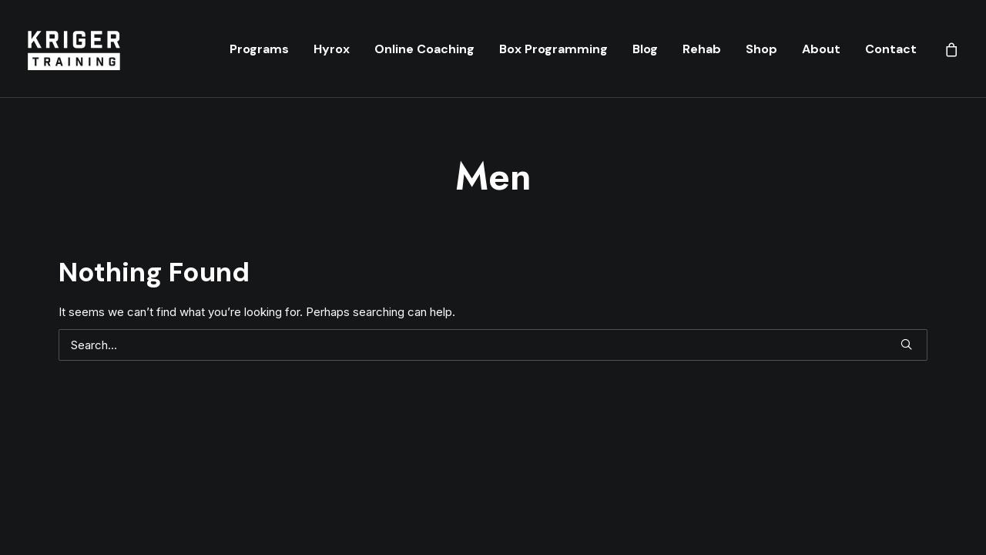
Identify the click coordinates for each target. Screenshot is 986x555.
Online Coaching (424, 49)
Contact (891, 49)
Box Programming (553, 49)
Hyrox (332, 49)
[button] (906, 344)
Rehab (701, 49)
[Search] (493, 345)
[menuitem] (259, 49)
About (821, 49)
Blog (645, 49)
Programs (259, 49)
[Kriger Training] (73, 49)
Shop (761, 49)
